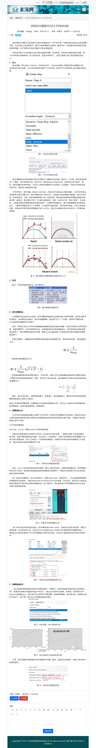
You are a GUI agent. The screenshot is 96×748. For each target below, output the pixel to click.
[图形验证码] (55, 2)
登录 (83, 2)
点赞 (14, 698)
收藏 (23, 698)
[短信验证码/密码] (77, 2)
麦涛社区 (19, 18)
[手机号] (38, 2)
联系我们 (48, 743)
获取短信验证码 (66, 2)
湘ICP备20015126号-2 (75, 741)
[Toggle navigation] (84, 9)
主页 (11, 18)
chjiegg (29, 31)
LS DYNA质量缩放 (41, 429)
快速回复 (48, 731)
